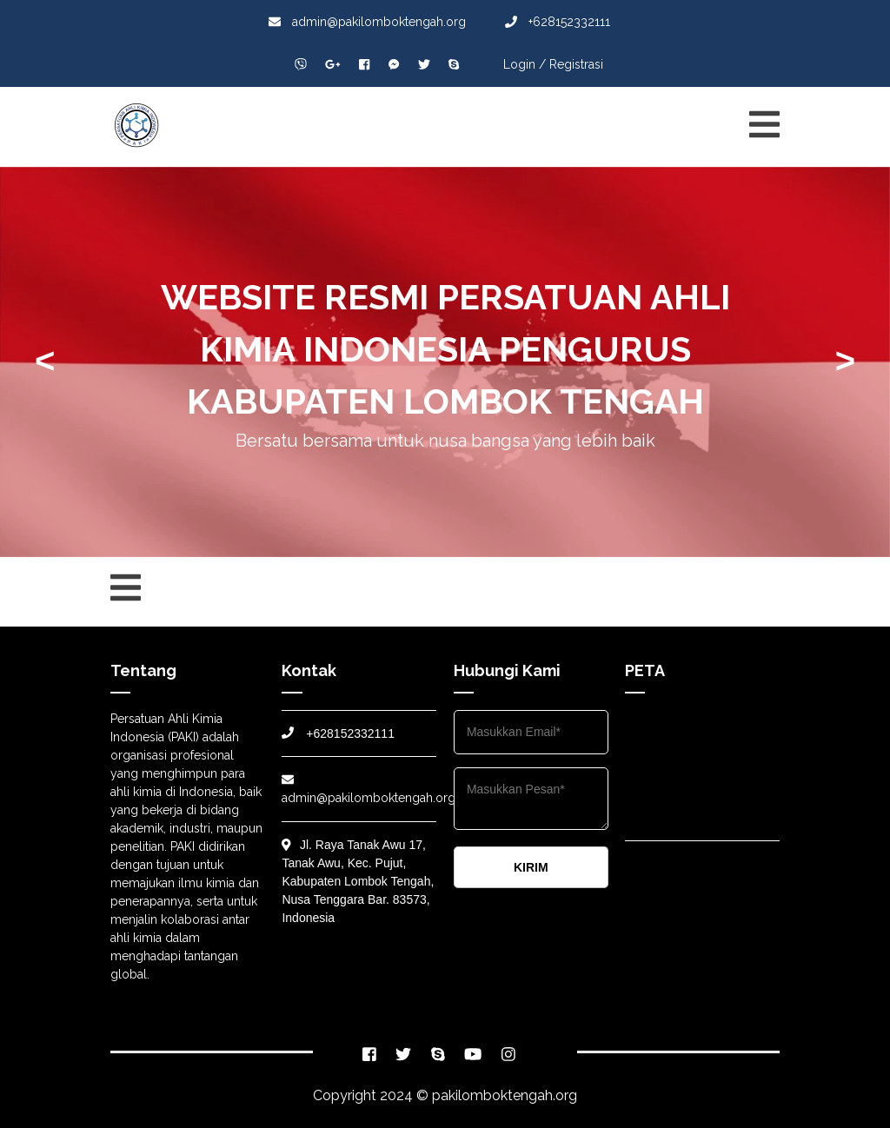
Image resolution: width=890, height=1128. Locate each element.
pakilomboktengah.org (504, 1095)
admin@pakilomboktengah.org (367, 22)
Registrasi (576, 64)
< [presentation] (45, 361)
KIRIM (531, 867)
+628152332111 (557, 22)
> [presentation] (845, 361)
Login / (524, 64)
